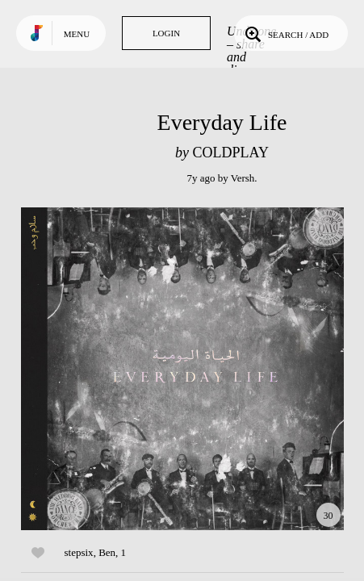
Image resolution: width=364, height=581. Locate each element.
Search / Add (285, 33)
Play (182, 368)
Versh (243, 178)
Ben (106, 552)
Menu (77, 34)
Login (166, 33)
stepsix (79, 552)
